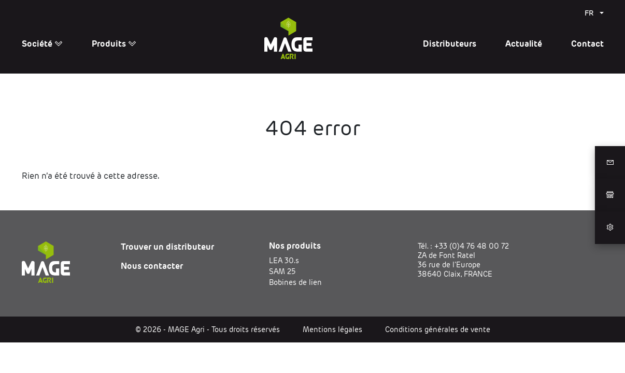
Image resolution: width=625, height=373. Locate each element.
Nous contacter (152, 266)
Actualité (523, 43)
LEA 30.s (284, 260)
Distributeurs (449, 43)
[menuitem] (594, 13)
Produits (114, 43)
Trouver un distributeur (167, 246)
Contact (587, 43)
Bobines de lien (295, 282)
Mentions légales (332, 329)
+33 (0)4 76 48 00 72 (471, 246)
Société (42, 43)
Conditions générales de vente (437, 329)
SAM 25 (282, 271)
